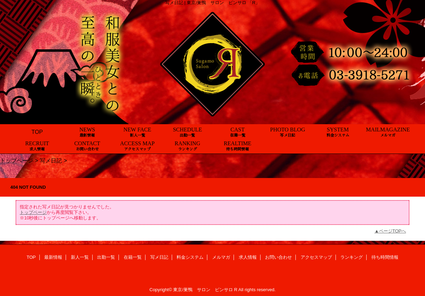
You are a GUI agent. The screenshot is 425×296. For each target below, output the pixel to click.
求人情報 (248, 257)
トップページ (16, 160)
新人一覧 (80, 257)
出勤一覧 (106, 257)
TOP (37, 132)
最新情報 (53, 257)
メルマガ (221, 257)
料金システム (190, 257)
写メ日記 (51, 160)
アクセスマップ (316, 257)
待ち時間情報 (384, 257)
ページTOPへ (392, 231)
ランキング (351, 257)
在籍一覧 (133, 257)
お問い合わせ (278, 257)
